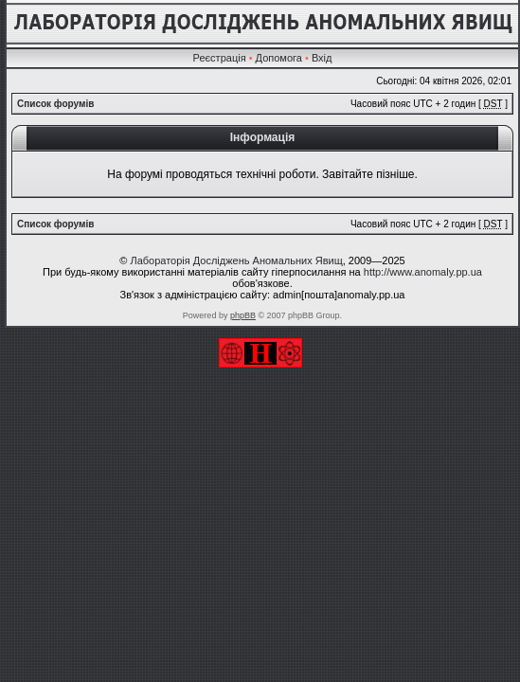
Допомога (279, 57)
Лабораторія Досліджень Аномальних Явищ (236, 260)
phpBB (243, 315)
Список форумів (55, 104)
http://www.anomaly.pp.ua (423, 272)
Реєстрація (219, 57)
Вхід (322, 57)
